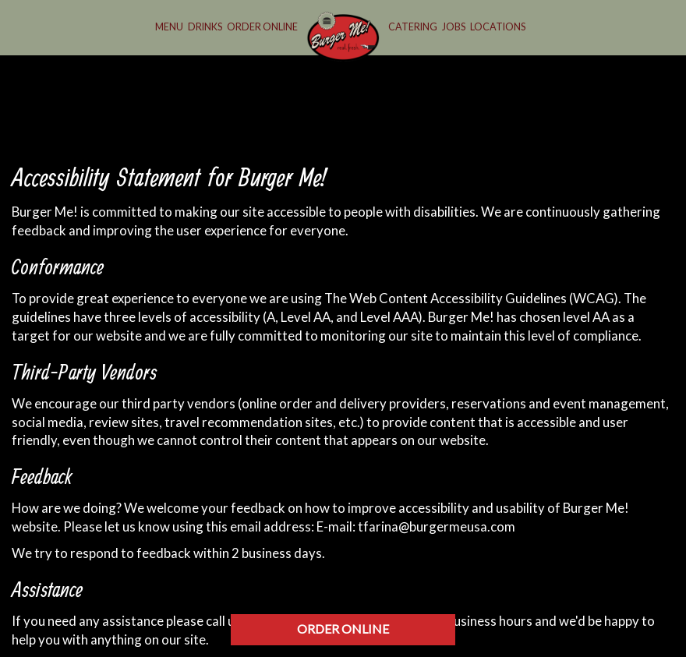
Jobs (453, 27)
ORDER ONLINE (343, 628)
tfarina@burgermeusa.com (436, 526)
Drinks (205, 27)
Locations (497, 27)
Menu (169, 27)
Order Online (262, 27)
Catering (412, 27)
